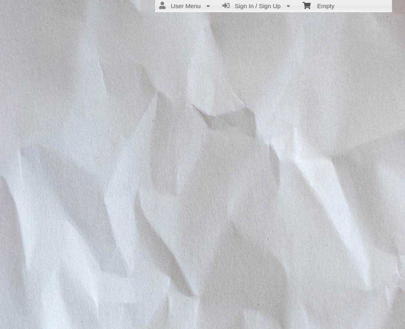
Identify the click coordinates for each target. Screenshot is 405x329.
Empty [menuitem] (318, 5)
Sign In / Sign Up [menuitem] (256, 5)
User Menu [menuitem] (184, 5)
